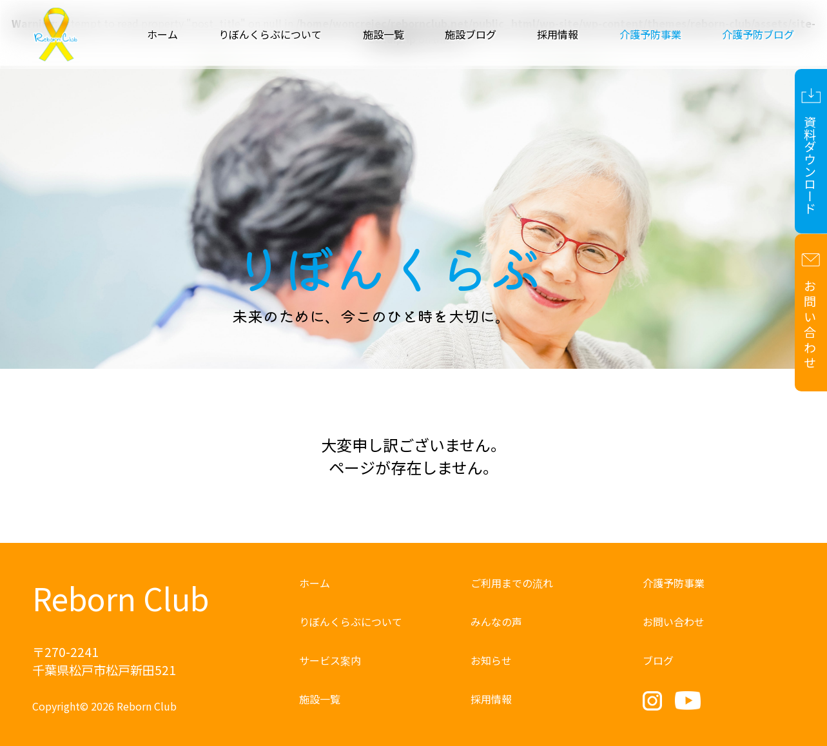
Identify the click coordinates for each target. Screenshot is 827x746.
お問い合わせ (674, 621)
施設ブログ (470, 34)
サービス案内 (330, 660)
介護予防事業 (674, 583)
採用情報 (557, 34)
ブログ (658, 660)
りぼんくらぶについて (270, 34)
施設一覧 (383, 34)
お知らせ (491, 660)
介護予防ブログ (758, 34)
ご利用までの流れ (512, 583)
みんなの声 (496, 621)
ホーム (162, 34)
